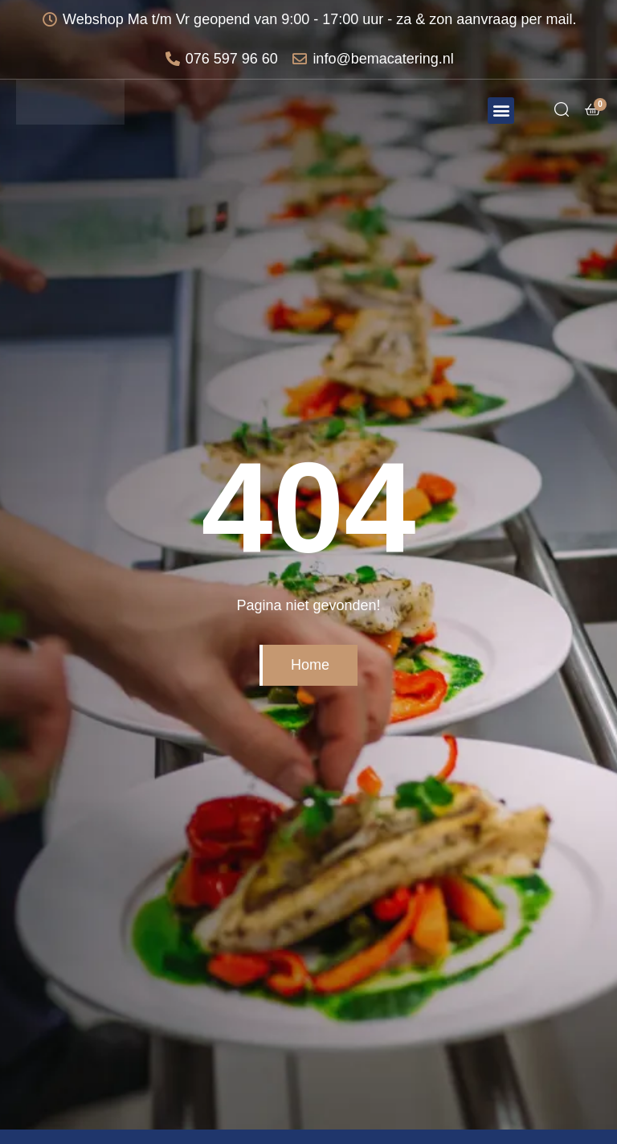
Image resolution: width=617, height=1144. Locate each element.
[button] (501, 110)
